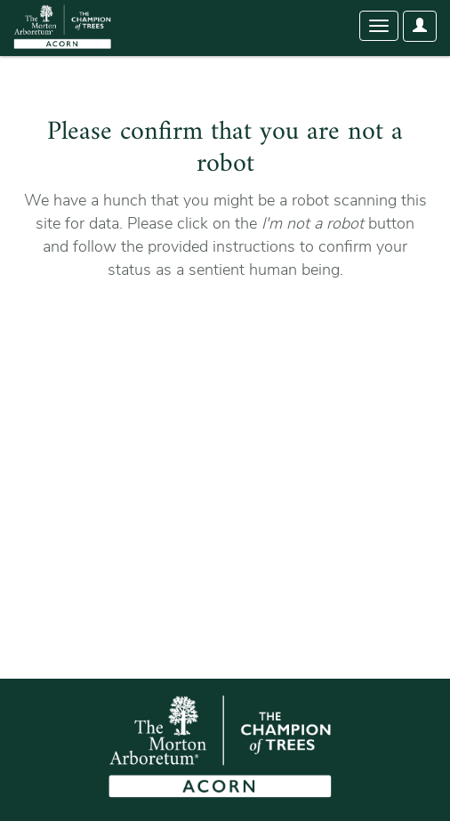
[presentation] (171, 337)
